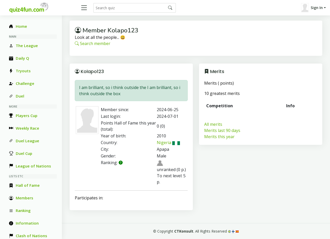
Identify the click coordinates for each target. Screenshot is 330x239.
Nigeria (168, 142)
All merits (213, 124)
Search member (92, 43)
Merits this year (219, 136)
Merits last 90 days (222, 130)
